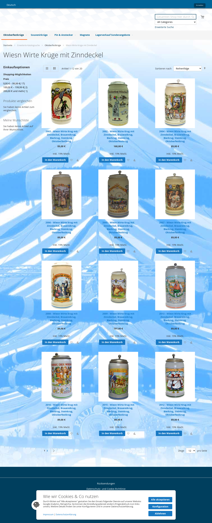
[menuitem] (14, 35)
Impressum (48, 514)
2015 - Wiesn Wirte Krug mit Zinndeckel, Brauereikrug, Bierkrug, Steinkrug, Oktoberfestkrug (118, 409)
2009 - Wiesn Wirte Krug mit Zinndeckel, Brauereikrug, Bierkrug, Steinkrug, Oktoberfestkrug (118, 318)
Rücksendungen (106, 483)
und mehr (15, 91)
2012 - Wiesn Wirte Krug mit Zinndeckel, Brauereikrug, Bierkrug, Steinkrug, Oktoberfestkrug (175, 409)
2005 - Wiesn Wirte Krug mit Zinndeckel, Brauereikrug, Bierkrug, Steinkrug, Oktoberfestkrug (118, 227)
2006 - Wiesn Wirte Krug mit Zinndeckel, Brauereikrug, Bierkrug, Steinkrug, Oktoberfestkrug (62, 227)
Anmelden (199, 5)
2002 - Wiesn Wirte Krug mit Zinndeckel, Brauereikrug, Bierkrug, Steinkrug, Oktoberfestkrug (118, 136)
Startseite (8, 45)
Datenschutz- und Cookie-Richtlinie (106, 488)
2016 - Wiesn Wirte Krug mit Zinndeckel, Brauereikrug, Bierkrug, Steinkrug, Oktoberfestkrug (62, 409)
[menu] (106, 35)
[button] (13, 5)
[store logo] (56, 18)
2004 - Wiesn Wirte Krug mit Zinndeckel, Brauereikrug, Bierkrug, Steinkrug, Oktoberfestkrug (175, 136)
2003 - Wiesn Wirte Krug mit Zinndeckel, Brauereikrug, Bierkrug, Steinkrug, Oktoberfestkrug (62, 136)
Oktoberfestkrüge (53, 45)
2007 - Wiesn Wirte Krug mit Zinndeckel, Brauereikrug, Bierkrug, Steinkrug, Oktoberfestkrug (175, 227)
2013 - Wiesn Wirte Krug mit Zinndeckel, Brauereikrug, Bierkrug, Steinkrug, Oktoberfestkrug (175, 318)
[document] (106, 505)
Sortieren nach (163, 68)
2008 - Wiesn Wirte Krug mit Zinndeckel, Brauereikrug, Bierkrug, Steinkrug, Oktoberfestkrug (62, 318)
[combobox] (175, 16)
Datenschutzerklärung (66, 514)
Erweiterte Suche (164, 27)
